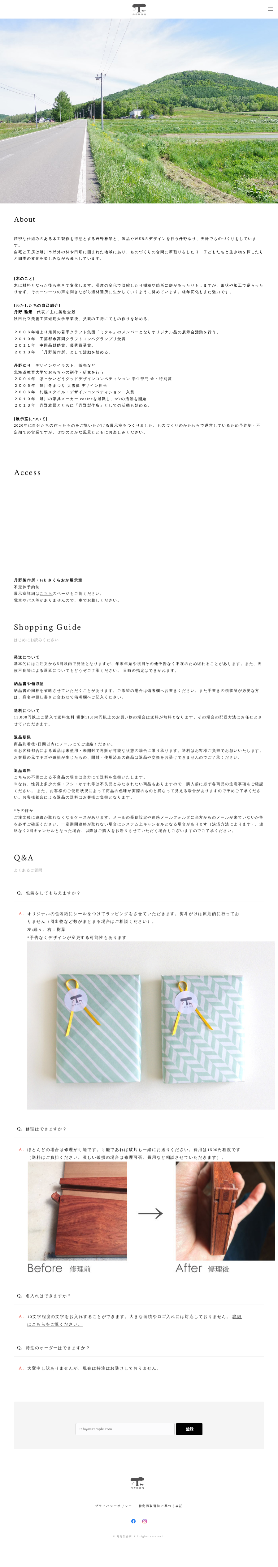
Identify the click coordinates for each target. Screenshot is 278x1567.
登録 (189, 1429)
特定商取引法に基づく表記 (161, 1506)
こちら (46, 594)
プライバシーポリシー (113, 1506)
